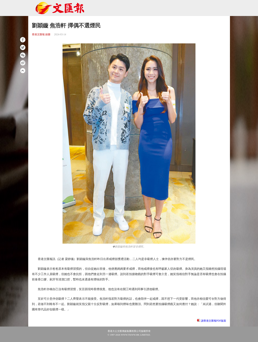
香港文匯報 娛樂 (41, 34)
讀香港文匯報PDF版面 (213, 320)
